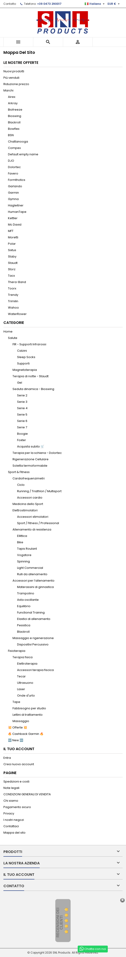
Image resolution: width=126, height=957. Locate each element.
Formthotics (16, 180)
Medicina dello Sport (28, 504)
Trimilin (13, 301)
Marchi (8, 90)
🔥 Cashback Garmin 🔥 (26, 734)
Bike (20, 542)
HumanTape (17, 212)
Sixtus (12, 250)
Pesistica (23, 625)
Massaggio (21, 721)
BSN (11, 135)
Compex (14, 148)
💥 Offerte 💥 (17, 727)
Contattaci (11, 826)
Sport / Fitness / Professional (38, 523)
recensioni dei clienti (59, 923)
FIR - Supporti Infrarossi (29, 344)
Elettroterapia (27, 663)
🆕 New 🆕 (15, 740)
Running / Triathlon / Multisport (39, 491)
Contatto (9, 4)
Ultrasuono (25, 683)
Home (8, 331)
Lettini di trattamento (28, 715)
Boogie (22, 434)
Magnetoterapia (25, 370)
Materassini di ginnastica (35, 587)
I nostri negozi (13, 820)
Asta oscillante (28, 600)
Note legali (11, 788)
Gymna (13, 199)
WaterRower (17, 314)
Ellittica (22, 536)
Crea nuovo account (18, 764)
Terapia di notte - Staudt (31, 376)
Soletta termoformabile (30, 465)
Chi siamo (10, 800)
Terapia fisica (23, 657)
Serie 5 (22, 414)
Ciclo (21, 485)
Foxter (21, 440)
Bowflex (13, 129)
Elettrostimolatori (25, 510)
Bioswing (14, 116)
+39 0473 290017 (49, 4)
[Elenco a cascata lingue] (95, 4)
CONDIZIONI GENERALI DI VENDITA (27, 794)
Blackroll (14, 122)
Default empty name (23, 154)
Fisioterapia (16, 651)
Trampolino (25, 593)
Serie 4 (22, 408)
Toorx (12, 288)
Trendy (13, 295)
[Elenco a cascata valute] (114, 4)
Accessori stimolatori (32, 517)
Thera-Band (17, 282)
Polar (12, 244)
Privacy (8, 813)
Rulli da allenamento (32, 574)
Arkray (13, 103)
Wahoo (13, 307)
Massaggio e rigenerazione (33, 638)
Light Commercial (30, 568)
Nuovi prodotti (13, 71)
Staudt (13, 263)
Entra (7, 758)
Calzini (22, 350)
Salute (12, 338)
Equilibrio (24, 606)
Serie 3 (22, 402)
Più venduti (11, 77)
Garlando (15, 186)
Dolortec (14, 167)
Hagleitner (15, 205)
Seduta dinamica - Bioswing (33, 389)
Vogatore (24, 555)
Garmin (13, 192)
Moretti (13, 237)
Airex (11, 97)
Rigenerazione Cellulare (31, 459)
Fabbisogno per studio (29, 708)
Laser (21, 689)
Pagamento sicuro (17, 807)
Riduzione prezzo (16, 84)
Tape (16, 702)
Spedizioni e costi (16, 781)
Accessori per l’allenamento (33, 580)
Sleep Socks (26, 357)
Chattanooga (18, 141)
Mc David (14, 224)
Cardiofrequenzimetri (29, 478)
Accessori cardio (29, 497)
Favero (13, 173)
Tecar (21, 676)
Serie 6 (22, 421)
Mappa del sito (14, 832)
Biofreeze (15, 109)
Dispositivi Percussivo (33, 644)
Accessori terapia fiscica (35, 670)
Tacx (11, 275)
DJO (11, 161)
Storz (11, 269)
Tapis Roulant (27, 548)
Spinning (23, 561)
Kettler (13, 218)
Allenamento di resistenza (32, 529)
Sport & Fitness (19, 472)
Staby (12, 256)
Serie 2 (22, 395)
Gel (19, 382)
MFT (10, 231)
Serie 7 (22, 427)
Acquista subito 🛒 (30, 446)
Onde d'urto (26, 695)
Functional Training (31, 612)
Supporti (23, 363)
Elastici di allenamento (33, 619)
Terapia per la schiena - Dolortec (37, 453)
